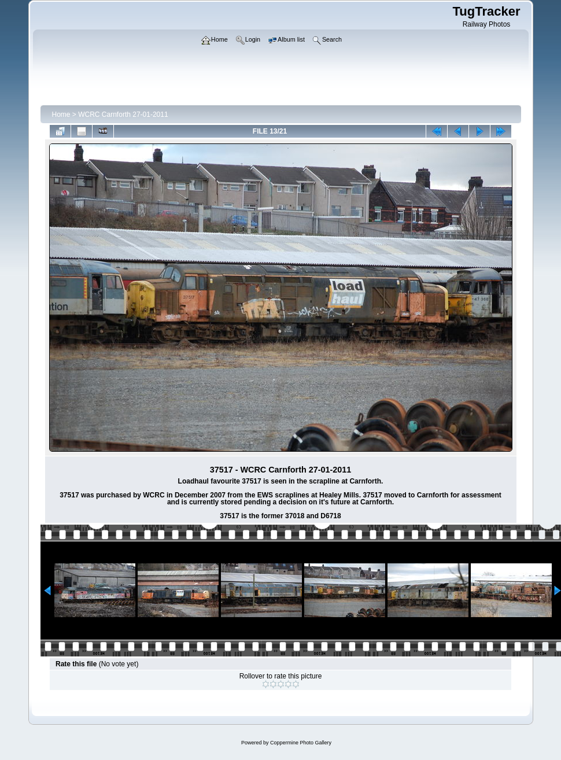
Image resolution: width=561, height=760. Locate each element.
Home (61, 114)
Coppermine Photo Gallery (300, 743)
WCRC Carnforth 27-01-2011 (123, 114)
